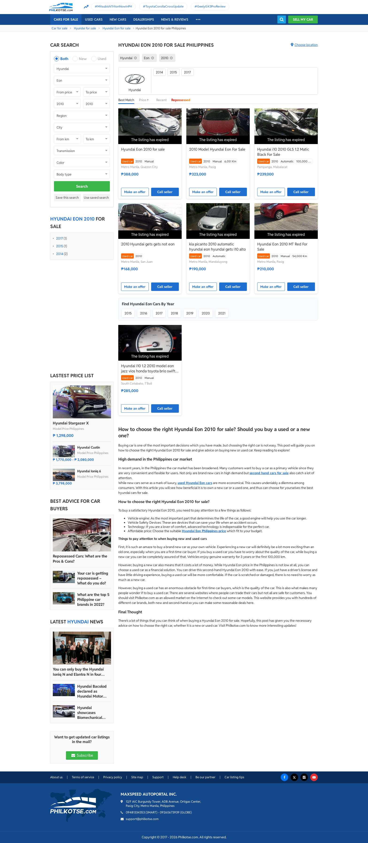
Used (102, 58)
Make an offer (135, 192)
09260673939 (170, 812)
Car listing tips (234, 777)
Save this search (67, 197)
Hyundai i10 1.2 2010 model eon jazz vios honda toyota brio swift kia (148, 368)
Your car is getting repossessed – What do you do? (92, 578)
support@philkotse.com (142, 819)
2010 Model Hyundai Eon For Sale (217, 149)
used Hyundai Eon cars (195, 483)
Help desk (179, 777)
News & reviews (174, 19)
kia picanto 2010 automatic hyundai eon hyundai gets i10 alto (217, 247)
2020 (206, 313)
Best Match (126, 100)
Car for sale (59, 28)
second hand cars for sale (269, 473)
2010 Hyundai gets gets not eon (148, 244)
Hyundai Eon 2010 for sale (143, 149)
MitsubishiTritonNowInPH (114, 6)
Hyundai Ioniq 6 (89, 471)
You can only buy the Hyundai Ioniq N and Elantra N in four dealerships (78, 672)
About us (56, 777)
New (83, 58)
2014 (59, 254)
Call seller (164, 192)
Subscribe (82, 755)
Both (64, 58)
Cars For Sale (66, 19)
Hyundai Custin (88, 447)
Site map (137, 777)
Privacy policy (112, 777)
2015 (59, 246)
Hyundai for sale (85, 28)
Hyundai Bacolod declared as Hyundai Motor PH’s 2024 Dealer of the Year (92, 691)
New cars (118, 19)
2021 (221, 313)
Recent (161, 100)
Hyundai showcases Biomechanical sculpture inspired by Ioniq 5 (92, 712)
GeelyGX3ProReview (211, 6)
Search (82, 186)
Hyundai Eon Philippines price (204, 531)
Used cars (94, 19)
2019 (189, 313)
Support (158, 777)
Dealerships (143, 19)
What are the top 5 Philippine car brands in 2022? (93, 599)
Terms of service (83, 777)
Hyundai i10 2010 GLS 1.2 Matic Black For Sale (283, 152)
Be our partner (205, 777)
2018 (174, 313)
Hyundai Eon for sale (116, 28)
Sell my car (303, 19)
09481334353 (135, 812)
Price (145, 100)
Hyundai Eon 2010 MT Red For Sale (282, 247)
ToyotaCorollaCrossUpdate (165, 6)
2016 (143, 313)
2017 (59, 238)
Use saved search (96, 197)
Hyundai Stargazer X (71, 423)
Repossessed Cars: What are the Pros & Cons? (80, 559)
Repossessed (180, 100)
